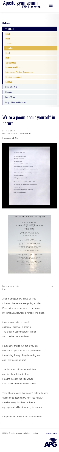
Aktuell (11, 29)
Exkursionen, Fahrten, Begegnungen (19, 72)
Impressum (51, 433)
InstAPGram (10, 97)
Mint (7, 57)
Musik (8, 38)
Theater (9, 43)
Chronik (8, 92)
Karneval (9, 81)
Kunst (8, 33)
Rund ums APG (11, 86)
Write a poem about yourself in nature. (28, 120)
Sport (8, 53)
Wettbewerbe (11, 62)
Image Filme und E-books (15, 102)
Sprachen (9, 48)
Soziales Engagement (14, 76)
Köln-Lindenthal (31, 6)
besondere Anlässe (13, 67)
